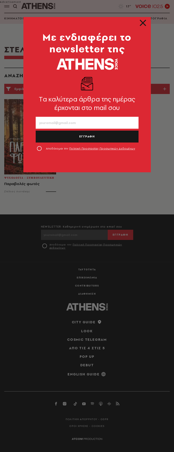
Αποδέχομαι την (90, 148)
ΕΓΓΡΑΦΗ (87, 136)
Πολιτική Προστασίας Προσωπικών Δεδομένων (102, 148)
